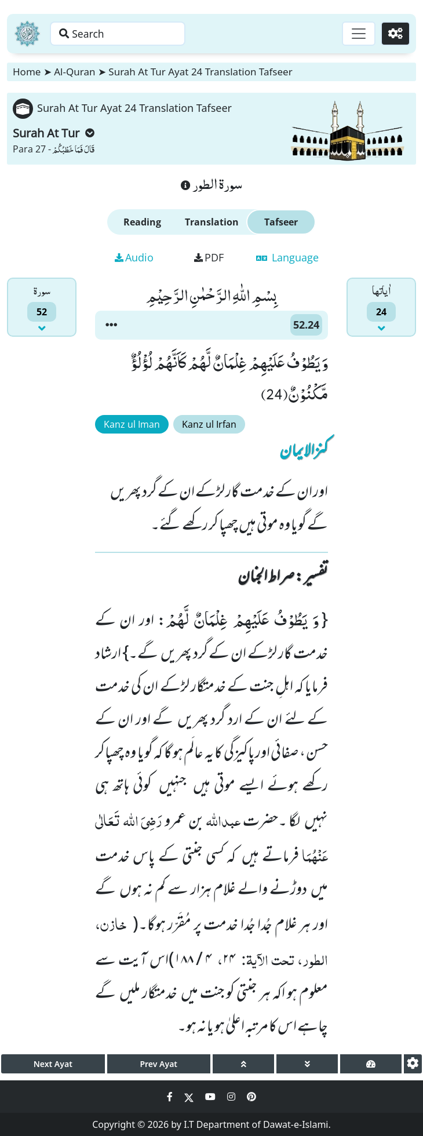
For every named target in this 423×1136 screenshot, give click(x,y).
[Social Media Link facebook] (171, 1096)
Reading (142, 222)
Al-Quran (74, 71)
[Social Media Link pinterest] (251, 1096)
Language (287, 257)
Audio (134, 257)
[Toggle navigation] (357, 33)
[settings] (413, 1064)
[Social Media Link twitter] (190, 1096)
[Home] (27, 33)
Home (27, 71)
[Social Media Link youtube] (211, 1096)
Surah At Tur (53, 133)
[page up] (243, 1064)
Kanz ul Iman (132, 424)
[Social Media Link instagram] (232, 1096)
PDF (209, 257)
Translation (212, 222)
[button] (111, 325)
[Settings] (395, 33)
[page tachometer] (371, 1064)
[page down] (307, 1064)
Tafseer (281, 222)
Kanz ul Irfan (209, 424)
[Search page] (123, 34)
